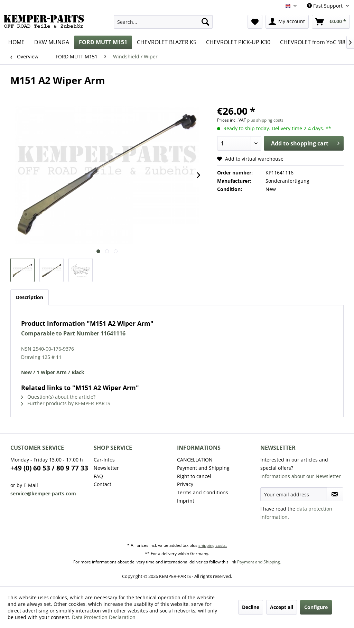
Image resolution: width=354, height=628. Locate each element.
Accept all (281, 607)
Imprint (185, 500)
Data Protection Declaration (104, 617)
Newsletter (106, 468)
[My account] (287, 22)
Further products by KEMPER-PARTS (65, 403)
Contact (102, 484)
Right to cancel (194, 476)
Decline (250, 607)
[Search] (205, 22)
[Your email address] (293, 494)
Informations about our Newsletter (300, 476)
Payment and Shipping (203, 468)
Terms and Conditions (202, 492)
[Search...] (163, 22)
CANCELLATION (195, 459)
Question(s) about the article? (58, 396)
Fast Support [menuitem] (325, 5)
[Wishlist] (255, 22)
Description (29, 297)
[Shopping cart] (331, 22)
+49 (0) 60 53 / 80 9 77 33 (49, 468)
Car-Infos (104, 459)
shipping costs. (212, 545)
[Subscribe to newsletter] (335, 494)
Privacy (185, 484)
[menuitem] (163, 22)
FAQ (98, 476)
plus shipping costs (265, 120)
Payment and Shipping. (259, 562)
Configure (316, 607)
